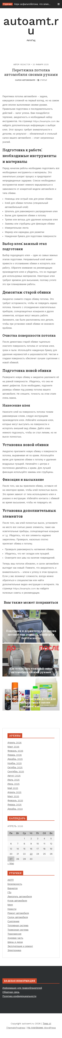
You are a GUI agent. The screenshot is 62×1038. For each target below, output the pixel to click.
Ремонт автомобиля (18, 913)
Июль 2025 (14, 779)
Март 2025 (13, 796)
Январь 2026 (15, 755)
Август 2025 (14, 775)
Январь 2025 (15, 804)
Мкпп (10, 904)
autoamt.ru (31, 28)
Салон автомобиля (25, 80)
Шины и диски (15, 942)
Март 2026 (13, 746)
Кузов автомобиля (17, 900)
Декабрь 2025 (15, 759)
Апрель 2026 (15, 742)
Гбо (9, 892)
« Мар (11, 863)
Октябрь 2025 (15, 767)
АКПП (11, 880)
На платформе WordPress (41, 1027)
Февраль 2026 (15, 751)
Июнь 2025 (14, 784)
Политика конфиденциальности (19, 996)
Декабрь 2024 (15, 809)
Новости (12, 909)
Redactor (25, 64)
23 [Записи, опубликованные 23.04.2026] (31, 853)
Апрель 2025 (15, 792)
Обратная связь (10, 992)
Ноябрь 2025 (15, 763)
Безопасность (15, 884)
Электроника (14, 950)
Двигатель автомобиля (20, 896)
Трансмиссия (14, 934)
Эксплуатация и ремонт (20, 946)
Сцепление (13, 921)
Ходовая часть (15, 938)
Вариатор (13, 888)
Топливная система (18, 925)
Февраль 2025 (15, 800)
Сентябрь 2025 (16, 771)
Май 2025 (13, 788)
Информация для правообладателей (22, 988)
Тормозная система (18, 929)
